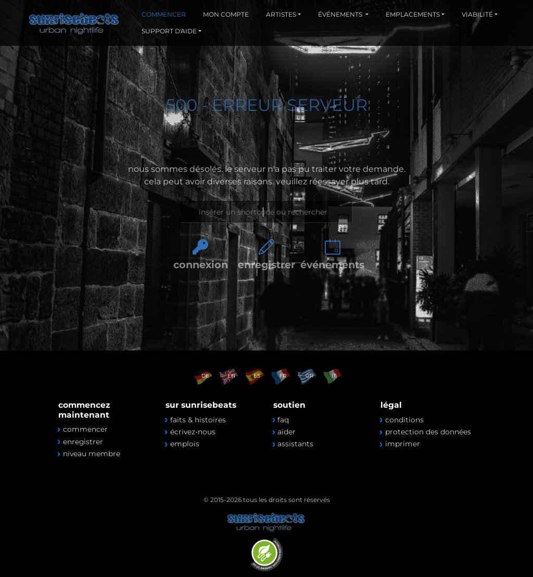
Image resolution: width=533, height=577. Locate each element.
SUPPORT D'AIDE (169, 31)
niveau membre (91, 453)
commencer (85, 429)
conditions (404, 420)
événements (332, 264)
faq (283, 420)
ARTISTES (281, 14)
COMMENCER (164, 14)
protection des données (428, 432)
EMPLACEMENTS (413, 14)
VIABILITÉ (477, 14)
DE (205, 375)
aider (286, 432)
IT (334, 375)
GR (309, 375)
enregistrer (266, 264)
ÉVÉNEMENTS (341, 14)
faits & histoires (198, 420)
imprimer (402, 444)
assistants (295, 444)
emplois (184, 444)
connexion (200, 264)
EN (231, 375)
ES (256, 375)
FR (283, 375)
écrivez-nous (192, 432)
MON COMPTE (226, 14)
